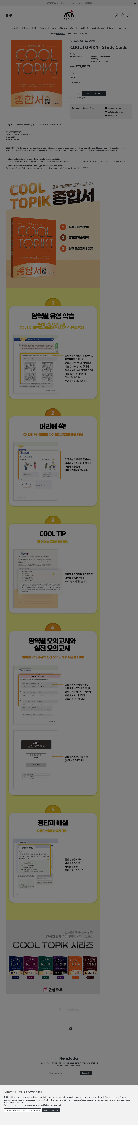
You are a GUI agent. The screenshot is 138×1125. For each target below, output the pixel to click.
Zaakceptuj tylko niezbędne (15, 1110)
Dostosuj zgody (34, 1110)
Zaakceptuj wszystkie (50, 1110)
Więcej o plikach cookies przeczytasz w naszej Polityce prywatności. (33, 1105)
